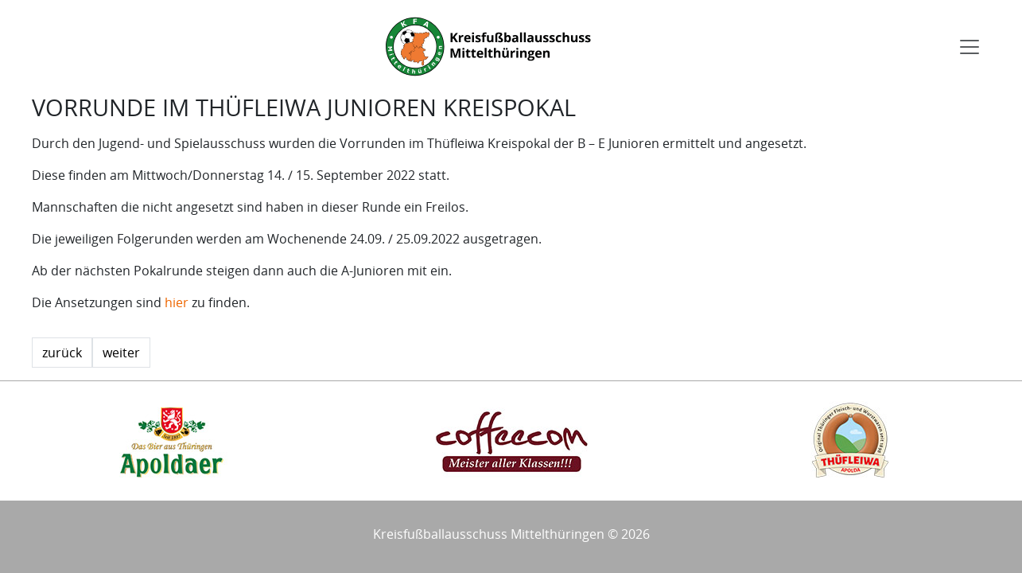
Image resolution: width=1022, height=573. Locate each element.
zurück (62, 352)
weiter (121, 352)
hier (176, 302)
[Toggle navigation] (969, 47)
